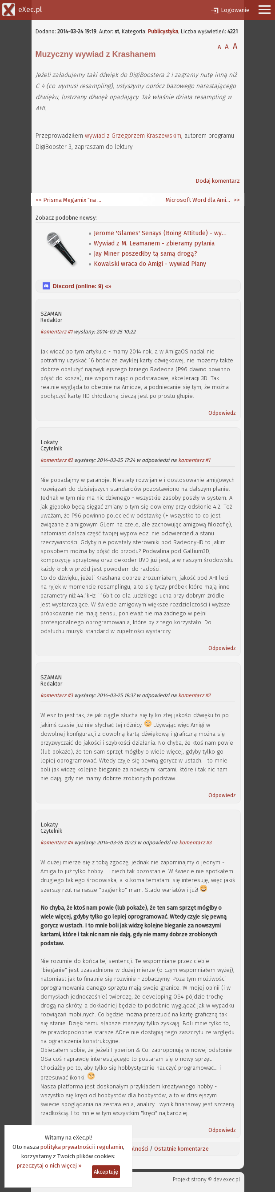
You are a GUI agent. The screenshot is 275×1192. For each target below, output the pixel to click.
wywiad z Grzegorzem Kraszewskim (133, 136)
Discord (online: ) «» (82, 286)
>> (236, 200)
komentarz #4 (56, 842)
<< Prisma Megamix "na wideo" (69, 200)
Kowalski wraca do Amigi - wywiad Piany (150, 264)
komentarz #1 (56, 332)
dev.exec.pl (226, 1179)
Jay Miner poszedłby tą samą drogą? (145, 253)
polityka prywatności (66, 1147)
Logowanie (235, 10)
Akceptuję (106, 1171)
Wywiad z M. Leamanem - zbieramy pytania (154, 243)
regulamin (110, 1147)
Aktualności (133, 1148)
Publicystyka (163, 31)
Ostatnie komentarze (181, 1148)
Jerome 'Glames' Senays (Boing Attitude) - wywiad (160, 233)
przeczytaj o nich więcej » (49, 1165)
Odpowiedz (222, 413)
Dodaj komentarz (217, 180)
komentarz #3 (56, 695)
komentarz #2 (56, 460)
